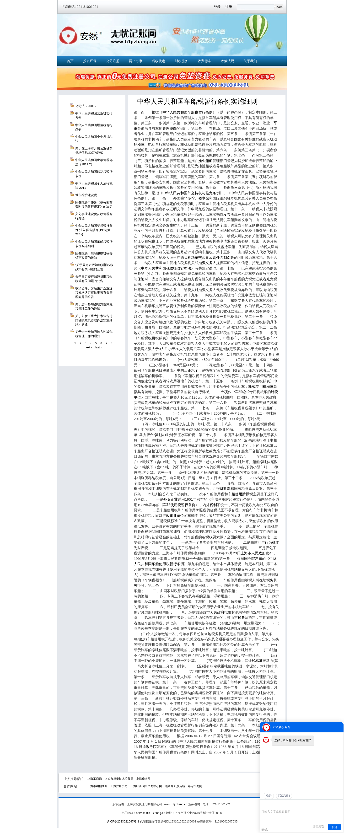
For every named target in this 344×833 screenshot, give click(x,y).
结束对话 (318, 826)
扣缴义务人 (207, 263)
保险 (141, 279)
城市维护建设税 (86, 195)
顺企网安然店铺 (175, 786)
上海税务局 (143, 778)
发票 (227, 214)
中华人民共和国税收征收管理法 (166, 268)
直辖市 (178, 327)
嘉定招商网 (195, 786)
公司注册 (112, 61)
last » (98, 347)
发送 (335, 827)
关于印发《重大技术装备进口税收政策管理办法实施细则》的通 (94, 320)
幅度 (158, 359)
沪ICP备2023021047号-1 (123, 821)
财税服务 (181, 61)
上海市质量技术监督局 (119, 778)
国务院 (249, 559)
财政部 (225, 489)
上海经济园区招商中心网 (146, 786)
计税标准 (255, 661)
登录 (217, 7)
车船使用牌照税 (240, 494)
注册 (228, 7)
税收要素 (212, 537)
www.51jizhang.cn (175, 804)
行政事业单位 (173, 516)
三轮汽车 (191, 370)
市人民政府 (215, 612)
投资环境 (90, 61)
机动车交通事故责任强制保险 (211, 257)
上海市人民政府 (253, 553)
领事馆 (203, 198)
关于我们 (250, 61)
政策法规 (227, 61)
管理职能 (169, 128)
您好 (269, 795)
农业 (255, 123)
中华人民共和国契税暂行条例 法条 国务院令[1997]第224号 (94, 230)
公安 (234, 123)
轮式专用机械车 (261, 386)
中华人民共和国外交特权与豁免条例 (191, 193)
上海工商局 (94, 778)
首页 (70, 61)
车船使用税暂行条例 (179, 505)
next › (88, 347)
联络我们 (284, 795)
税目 (151, 338)
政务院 (151, 747)
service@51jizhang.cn (150, 813)
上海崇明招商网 (97, 786)
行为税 (270, 542)
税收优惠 (158, 61)
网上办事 (135, 61)
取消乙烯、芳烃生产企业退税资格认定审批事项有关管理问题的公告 (94, 293)
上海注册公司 (119, 786)
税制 (213, 505)
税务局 (243, 618)
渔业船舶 (205, 161)
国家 (237, 139)
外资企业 (170, 499)
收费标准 (204, 61)
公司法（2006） (86, 106)
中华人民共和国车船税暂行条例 (187, 112)
